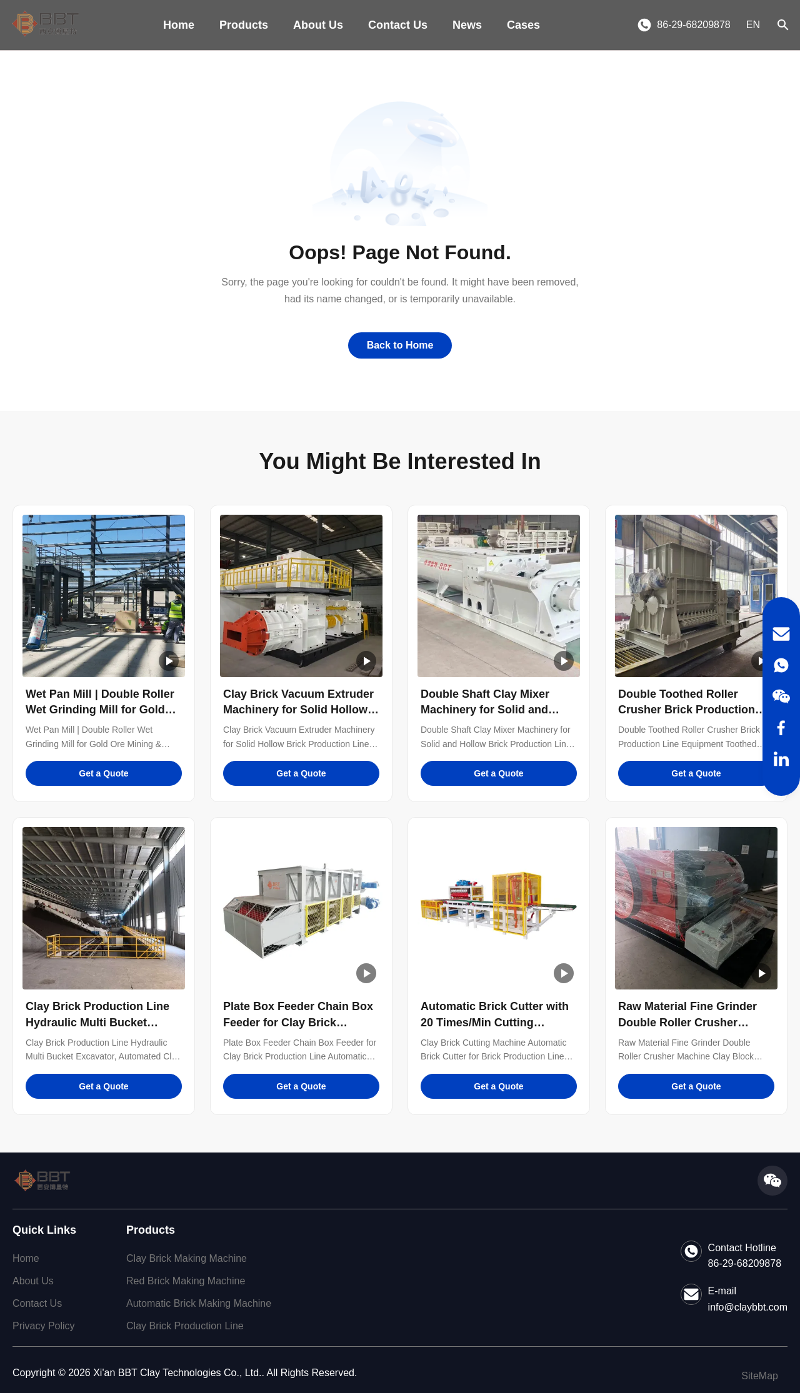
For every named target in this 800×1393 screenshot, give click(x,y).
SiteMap (759, 1376)
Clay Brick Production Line (185, 1326)
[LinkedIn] (781, 758)
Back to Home (400, 345)
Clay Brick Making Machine (186, 1258)
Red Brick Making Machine (185, 1281)
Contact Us (398, 25)
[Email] (781, 634)
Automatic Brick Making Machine (198, 1303)
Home (178, 25)
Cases (523, 25)
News (467, 25)
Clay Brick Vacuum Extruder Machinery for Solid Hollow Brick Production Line (298, 709)
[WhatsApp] (781, 665)
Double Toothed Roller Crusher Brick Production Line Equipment (686, 709)
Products (243, 25)
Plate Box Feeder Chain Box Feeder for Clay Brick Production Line (298, 1022)
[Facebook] (781, 727)
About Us (318, 25)
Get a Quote (103, 773)
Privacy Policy (43, 1326)
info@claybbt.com (748, 1307)
